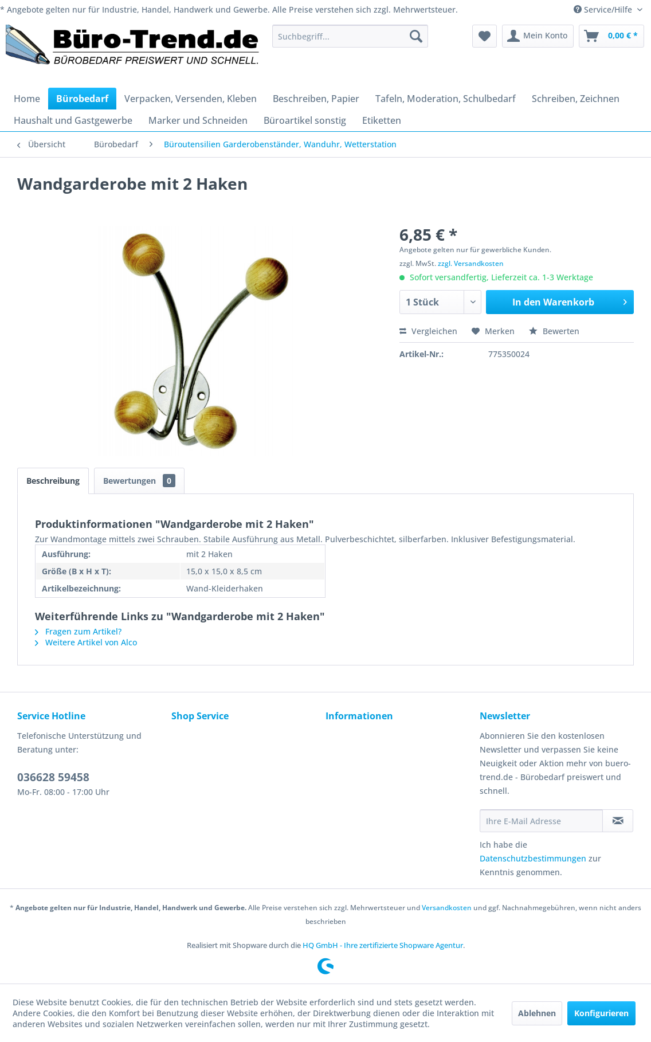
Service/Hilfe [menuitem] (604, 9)
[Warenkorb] (611, 36)
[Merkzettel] (484, 36)
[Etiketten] (381, 120)
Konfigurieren (601, 1013)
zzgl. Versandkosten (471, 263)
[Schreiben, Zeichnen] (576, 98)
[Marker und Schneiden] (198, 120)
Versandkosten (447, 907)
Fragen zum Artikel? (78, 631)
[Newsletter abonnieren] (617, 820)
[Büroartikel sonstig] (305, 120)
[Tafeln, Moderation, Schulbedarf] (445, 98)
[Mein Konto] (538, 36)
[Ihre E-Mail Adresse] (541, 820)
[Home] (27, 98)
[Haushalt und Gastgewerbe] (73, 120)
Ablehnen (537, 1013)
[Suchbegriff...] (350, 36)
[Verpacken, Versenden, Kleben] (190, 98)
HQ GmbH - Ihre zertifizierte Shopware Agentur (383, 945)
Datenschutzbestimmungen (533, 858)
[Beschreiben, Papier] (316, 98)
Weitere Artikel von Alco (86, 642)
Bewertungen (139, 480)
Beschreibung (53, 480)
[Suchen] (416, 36)
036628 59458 (53, 777)
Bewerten (554, 331)
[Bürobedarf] (82, 98)
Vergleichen (428, 331)
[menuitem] (350, 36)
